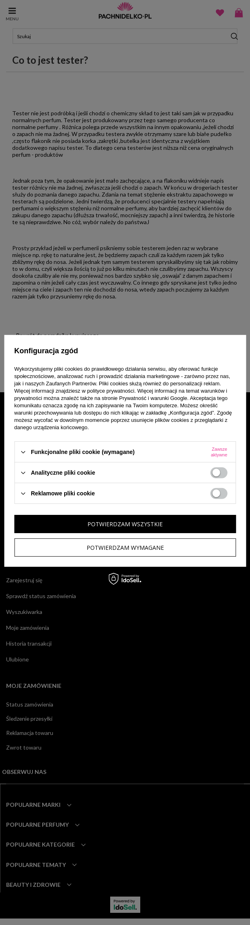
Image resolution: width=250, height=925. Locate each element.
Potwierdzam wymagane (125, 547)
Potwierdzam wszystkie (125, 523)
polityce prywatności (110, 391)
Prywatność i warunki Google (153, 398)
